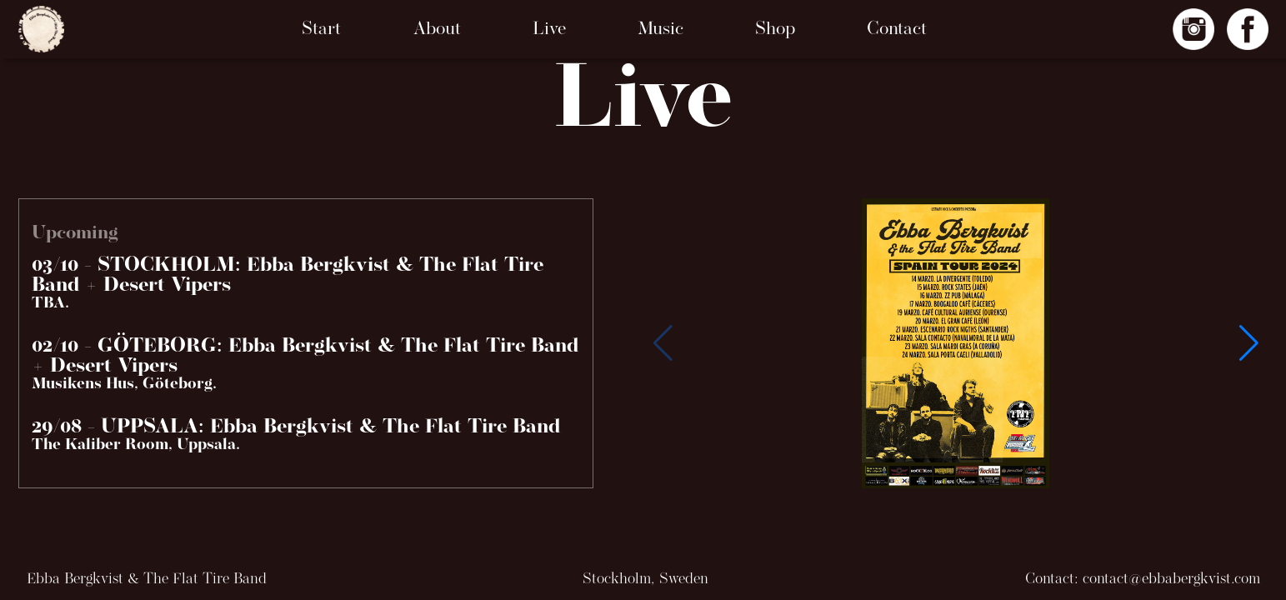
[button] (1249, 343)
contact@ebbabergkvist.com (1171, 580)
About (437, 29)
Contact (897, 29)
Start (321, 29)
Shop (775, 29)
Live (549, 29)
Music (660, 29)
